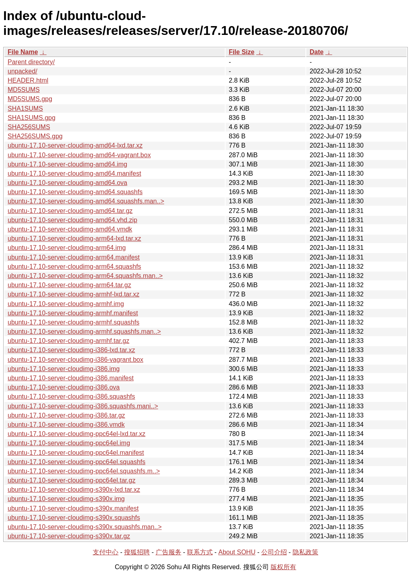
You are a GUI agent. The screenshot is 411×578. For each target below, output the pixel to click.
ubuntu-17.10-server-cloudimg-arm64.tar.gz (69, 285)
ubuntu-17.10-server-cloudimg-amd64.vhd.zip (72, 220)
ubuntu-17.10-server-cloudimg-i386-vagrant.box (75, 359)
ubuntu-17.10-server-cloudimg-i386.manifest (71, 378)
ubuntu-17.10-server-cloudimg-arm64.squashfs (74, 266)
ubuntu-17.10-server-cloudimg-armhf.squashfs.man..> (84, 331)
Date (316, 52)
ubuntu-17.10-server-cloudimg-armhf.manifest (73, 313)
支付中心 (105, 552)
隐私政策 (305, 552)
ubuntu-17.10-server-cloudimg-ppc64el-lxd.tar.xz (76, 433)
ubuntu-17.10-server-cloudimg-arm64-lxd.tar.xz (74, 238)
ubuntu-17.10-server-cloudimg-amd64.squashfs (75, 192)
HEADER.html (28, 80)
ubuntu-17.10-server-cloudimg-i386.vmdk (66, 424)
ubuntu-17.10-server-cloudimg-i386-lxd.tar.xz (71, 350)
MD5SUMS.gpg (30, 98)
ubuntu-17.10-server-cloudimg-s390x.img (66, 498)
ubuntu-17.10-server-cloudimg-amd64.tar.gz (70, 210)
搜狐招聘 (137, 552)
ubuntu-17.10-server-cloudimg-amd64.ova (67, 182)
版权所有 (283, 567)
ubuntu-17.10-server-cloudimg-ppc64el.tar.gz (71, 480)
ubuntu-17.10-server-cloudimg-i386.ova (64, 387)
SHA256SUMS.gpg (35, 136)
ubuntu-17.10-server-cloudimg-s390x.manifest (73, 508)
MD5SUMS (24, 89)
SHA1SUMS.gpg (31, 117)
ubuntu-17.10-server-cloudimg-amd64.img (67, 164)
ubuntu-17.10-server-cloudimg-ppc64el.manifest (76, 452)
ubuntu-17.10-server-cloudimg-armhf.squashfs (73, 322)
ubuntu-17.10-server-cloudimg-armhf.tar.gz (68, 340)
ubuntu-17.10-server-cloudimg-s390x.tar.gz (69, 536)
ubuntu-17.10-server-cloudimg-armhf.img (66, 303)
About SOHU (236, 552)
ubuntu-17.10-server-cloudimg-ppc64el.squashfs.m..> (84, 471)
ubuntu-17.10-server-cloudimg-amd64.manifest (74, 173)
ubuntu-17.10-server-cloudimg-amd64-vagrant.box (79, 155)
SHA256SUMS (29, 127)
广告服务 (168, 552)
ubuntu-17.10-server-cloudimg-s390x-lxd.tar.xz (74, 489)
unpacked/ (22, 71)
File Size (241, 52)
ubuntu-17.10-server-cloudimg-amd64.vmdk (70, 229)
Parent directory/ (31, 62)
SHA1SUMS (25, 108)
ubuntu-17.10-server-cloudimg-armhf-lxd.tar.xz (73, 294)
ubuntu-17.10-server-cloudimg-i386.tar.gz (66, 415)
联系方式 (200, 552)
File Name (23, 52)
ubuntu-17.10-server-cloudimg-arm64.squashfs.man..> (85, 275)
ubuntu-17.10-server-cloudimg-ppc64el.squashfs (76, 461)
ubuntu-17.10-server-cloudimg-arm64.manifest (74, 257)
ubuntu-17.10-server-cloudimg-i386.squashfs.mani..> (83, 406)
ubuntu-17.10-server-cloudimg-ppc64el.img (69, 443)
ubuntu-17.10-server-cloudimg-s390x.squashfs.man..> (85, 526)
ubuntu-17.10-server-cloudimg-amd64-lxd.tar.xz (75, 145)
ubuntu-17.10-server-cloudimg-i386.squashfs (71, 396)
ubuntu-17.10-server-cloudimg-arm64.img (67, 247)
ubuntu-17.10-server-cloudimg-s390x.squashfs (74, 517)
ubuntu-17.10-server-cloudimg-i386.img (64, 368)
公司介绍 (274, 552)
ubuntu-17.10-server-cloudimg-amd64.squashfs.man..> (86, 201)
